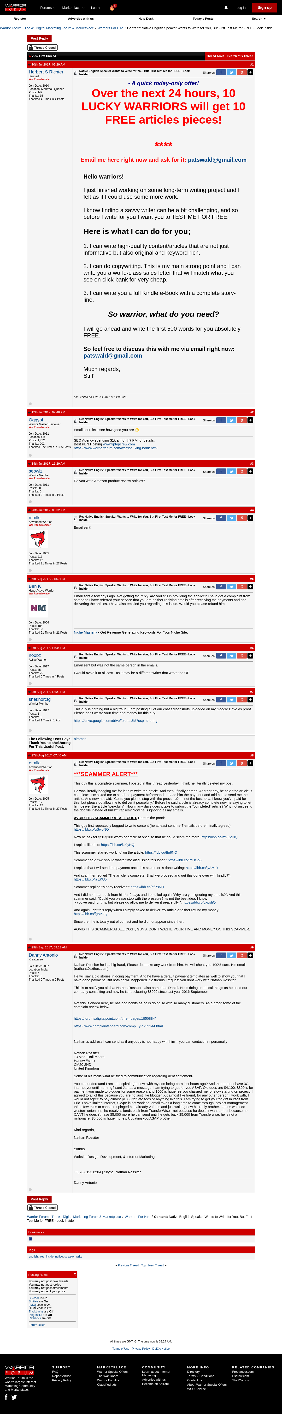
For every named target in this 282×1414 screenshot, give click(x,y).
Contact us (194, 1380)
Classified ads (107, 1384)
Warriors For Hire (110, 28)
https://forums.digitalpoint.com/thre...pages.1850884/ (115, 1018)
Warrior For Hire (108, 1380)
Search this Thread (240, 56)
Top (143, 1265)
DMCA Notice (161, 1348)
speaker (70, 1256)
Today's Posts (203, 18)
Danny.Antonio (43, 955)
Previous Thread (128, 1265)
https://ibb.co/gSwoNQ (91, 829)
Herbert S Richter (46, 71)
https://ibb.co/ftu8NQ (161, 852)
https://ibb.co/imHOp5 (185, 860)
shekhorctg (40, 699)
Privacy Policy (141, 1348)
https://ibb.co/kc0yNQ (117, 845)
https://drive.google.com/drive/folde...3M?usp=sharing (115, 721)
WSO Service (196, 1389)
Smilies (33, 1301)
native (59, 1256)
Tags (31, 1250)
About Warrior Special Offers (207, 1384)
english (33, 1256)
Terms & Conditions (200, 1376)
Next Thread (156, 1265)
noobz (35, 655)
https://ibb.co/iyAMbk (202, 868)
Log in (241, 8)
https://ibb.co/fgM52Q (90, 914)
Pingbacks (35, 1315)
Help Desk (145, 18)
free (42, 1256)
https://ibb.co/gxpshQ (199, 902)
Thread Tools (215, 56)
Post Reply (39, 38)
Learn (96, 8)
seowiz (35, 470)
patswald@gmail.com (217, 159)
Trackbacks (36, 1311)
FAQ (55, 1371)
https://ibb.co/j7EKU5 (90, 879)
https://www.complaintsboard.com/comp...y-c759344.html (118, 1026)
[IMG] (32, 1304)
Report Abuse (61, 1376)
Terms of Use (120, 1348)
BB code (34, 1298)
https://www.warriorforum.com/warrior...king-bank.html (116, 448)
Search (257, 18)
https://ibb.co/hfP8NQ (147, 887)
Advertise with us (81, 18)
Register (20, 18)
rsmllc (35, 517)
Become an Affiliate (155, 1384)
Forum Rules (37, 1325)
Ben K (35, 586)
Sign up (265, 8)
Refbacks (35, 1318)
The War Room (107, 1376)
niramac (80, 739)
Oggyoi (36, 419)
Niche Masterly (85, 632)
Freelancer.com (243, 1371)
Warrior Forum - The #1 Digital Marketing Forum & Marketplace (47, 28)
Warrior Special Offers (112, 1371)
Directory (193, 1371)
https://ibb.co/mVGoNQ (219, 837)
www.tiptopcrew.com (119, 444)
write (79, 1256)
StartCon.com (241, 1380)
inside (49, 1256)
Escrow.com (240, 1376)
